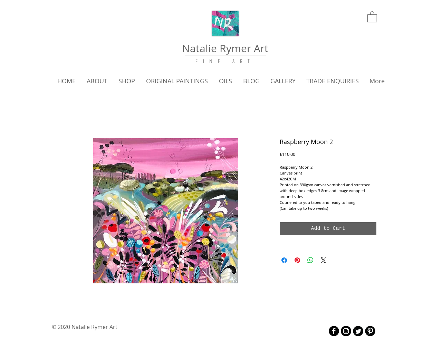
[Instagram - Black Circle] (346, 331)
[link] (372, 16)
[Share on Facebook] (284, 260)
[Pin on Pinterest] (297, 260)
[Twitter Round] (358, 331)
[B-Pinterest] (370, 331)
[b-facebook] (334, 331)
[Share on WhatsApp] (310, 260)
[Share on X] (323, 260)
